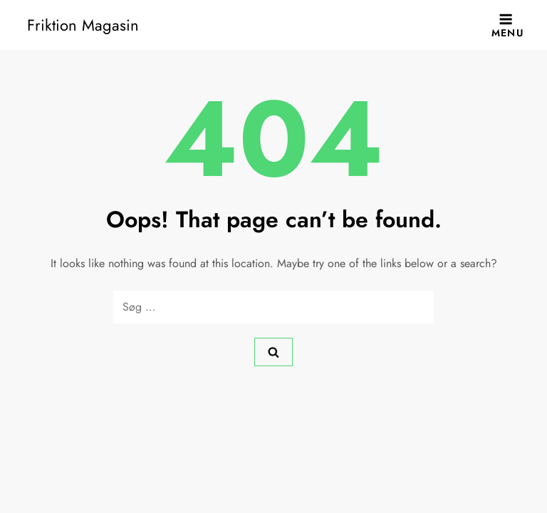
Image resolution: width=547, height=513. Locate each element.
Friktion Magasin (83, 25)
